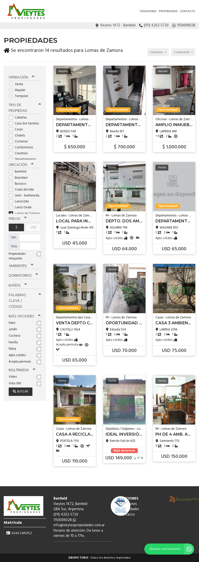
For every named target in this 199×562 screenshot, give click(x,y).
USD (33, 225)
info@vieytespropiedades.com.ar (79, 525)
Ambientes (21, 264)
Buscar (20, 389)
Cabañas (19, 115)
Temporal (20, 94)
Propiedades (168, 11)
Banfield (19, 169)
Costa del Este (23, 187)
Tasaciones (148, 11)
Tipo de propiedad (25, 106)
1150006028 (64, 520)
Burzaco (19, 181)
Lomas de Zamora (25, 211)
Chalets (18, 133)
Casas (17, 127)
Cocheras (20, 139)
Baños (18, 283)
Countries (20, 151)
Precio (18, 217)
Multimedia (22, 368)
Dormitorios (23, 274)
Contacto (187, 11)
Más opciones (25, 314)
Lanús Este (20, 199)
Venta (17, 82)
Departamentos (24, 157)
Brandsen (20, 175)
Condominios (22, 145)
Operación (21, 76)
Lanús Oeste (22, 205)
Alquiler (19, 88)
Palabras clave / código (25, 298)
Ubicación (21, 163)
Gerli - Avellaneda (25, 193)
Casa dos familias (25, 121)
